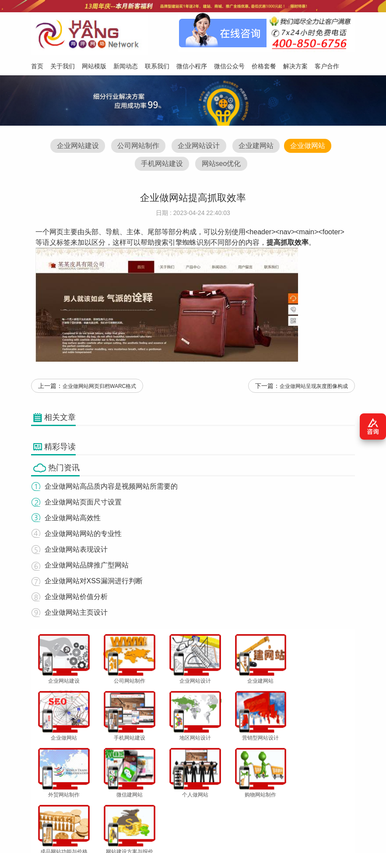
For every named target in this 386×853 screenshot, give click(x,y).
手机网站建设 (161, 164)
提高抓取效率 (288, 243)
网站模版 (93, 810)
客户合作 (311, 810)
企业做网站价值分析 (75, 598)
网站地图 (341, 810)
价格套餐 (252, 810)
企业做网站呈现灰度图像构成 (314, 388)
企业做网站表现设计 (75, 551)
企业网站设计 (199, 146)
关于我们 (63, 810)
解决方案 (281, 810)
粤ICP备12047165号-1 (289, 834)
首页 (39, 810)
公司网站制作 (137, 146)
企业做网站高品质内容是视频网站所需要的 (110, 488)
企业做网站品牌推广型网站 (86, 567)
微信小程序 (185, 810)
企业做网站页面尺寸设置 (82, 504)
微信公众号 (220, 810)
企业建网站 (256, 146)
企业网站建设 (76, 146)
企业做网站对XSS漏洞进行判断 (93, 582)
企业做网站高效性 (72, 519)
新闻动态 (122, 810)
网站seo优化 (221, 164)
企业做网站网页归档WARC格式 (99, 388)
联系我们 (152, 810)
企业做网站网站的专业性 (82, 535)
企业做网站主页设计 (75, 614)
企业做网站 (309, 146)
